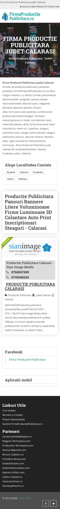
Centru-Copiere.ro (12, 476)
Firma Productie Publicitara (25, 58)
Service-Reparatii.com (14, 449)
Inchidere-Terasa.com (14, 458)
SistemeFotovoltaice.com (16, 467)
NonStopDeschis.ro (13, 485)
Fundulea (38, 172)
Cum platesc (9, 410)
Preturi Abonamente (13, 419)
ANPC (22, 498)
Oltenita (22, 178)
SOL (28, 498)
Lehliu (10, 178)
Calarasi (24, 172)
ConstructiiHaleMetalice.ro (17, 436)
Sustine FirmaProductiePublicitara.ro (22, 423)
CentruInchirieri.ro (12, 481)
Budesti (11, 172)
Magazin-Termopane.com (16, 441)
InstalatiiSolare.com (13, 463)
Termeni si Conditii (12, 414)
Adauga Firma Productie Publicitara (40, 6)
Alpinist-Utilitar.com (13, 472)
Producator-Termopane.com (17, 445)
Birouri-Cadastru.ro (13, 454)
